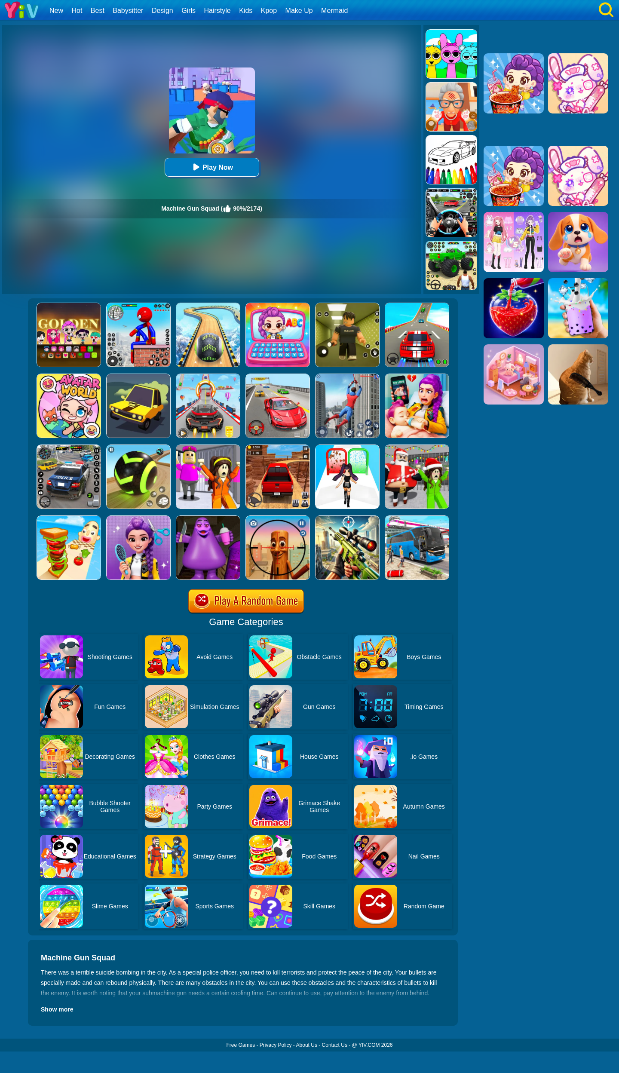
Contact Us (334, 1045)
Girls (188, 10)
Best (97, 10)
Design (162, 10)
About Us (306, 1045)
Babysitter (128, 10)
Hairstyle (217, 10)
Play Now (211, 167)
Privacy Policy (276, 1045)
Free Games (240, 1045)
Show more (57, 1009)
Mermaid (334, 10)
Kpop (269, 10)
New (56, 10)
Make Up (299, 10)
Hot (76, 10)
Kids (245, 10)
